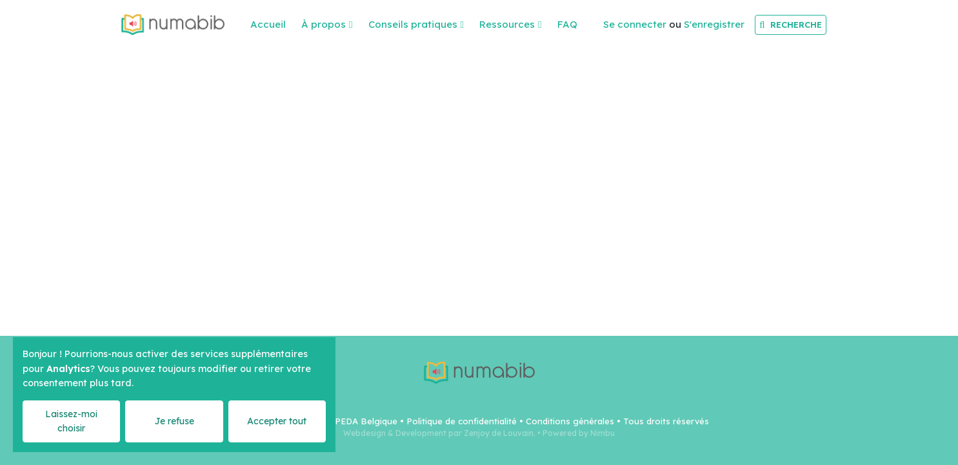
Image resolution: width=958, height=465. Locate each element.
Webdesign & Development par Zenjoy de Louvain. (439, 433)
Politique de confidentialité (461, 421)
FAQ (567, 24)
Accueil (268, 24)
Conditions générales (570, 421)
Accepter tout (276, 421)
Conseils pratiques (412, 24)
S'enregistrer (714, 24)
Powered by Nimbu (579, 433)
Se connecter (634, 24)
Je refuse (174, 421)
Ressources (507, 24)
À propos (323, 24)
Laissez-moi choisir (71, 420)
